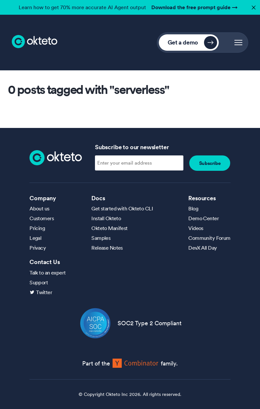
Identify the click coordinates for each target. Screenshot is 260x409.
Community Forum (209, 238)
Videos (195, 228)
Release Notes (107, 247)
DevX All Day (202, 247)
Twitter (44, 292)
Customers (41, 218)
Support (38, 282)
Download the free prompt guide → (194, 7)
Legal (35, 238)
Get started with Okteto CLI (122, 208)
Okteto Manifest (109, 228)
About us (39, 208)
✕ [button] (252, 6)
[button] (238, 42)
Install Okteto (106, 218)
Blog (193, 208)
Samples (100, 238)
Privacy (37, 247)
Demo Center (203, 218)
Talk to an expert (47, 272)
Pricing (37, 228)
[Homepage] (55, 157)
